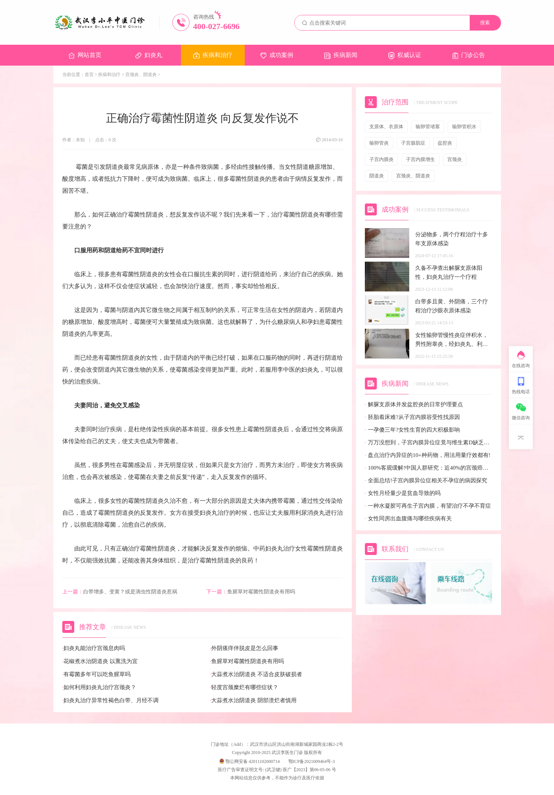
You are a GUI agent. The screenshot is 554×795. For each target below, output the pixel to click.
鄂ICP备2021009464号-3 (311, 761)
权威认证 (404, 55)
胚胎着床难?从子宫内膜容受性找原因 (412, 417)
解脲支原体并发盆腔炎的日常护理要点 (414, 404)
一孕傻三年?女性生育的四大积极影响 (412, 430)
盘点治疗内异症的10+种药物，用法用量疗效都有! (428, 455)
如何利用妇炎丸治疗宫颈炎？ (99, 687)
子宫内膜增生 (420, 159)
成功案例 (276, 55)
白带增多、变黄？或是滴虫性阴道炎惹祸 (119, 591)
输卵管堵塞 (428, 126)
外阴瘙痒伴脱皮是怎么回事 (244, 648)
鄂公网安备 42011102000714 (249, 761)
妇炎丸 (148, 55)
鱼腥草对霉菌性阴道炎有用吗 (250, 591)
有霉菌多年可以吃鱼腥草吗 (96, 674)
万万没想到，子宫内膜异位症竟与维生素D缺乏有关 (428, 442)
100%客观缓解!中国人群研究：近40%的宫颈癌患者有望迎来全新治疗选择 (428, 468)
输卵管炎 (379, 143)
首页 (89, 74)
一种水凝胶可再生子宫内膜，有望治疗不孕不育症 (428, 506)
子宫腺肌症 (413, 143)
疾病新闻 (340, 55)
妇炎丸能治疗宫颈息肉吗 (93, 648)
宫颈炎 (454, 159)
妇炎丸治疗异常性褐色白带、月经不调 (110, 700)
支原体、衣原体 (386, 126)
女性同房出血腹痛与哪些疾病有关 (408, 518)
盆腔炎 (445, 143)
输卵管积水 (464, 126)
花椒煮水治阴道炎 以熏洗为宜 (100, 661)
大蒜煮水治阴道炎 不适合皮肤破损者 (256, 674)
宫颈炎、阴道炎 (141, 74)
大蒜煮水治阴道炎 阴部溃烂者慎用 (253, 700)
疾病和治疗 (212, 55)
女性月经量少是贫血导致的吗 (403, 493)
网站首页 (85, 55)
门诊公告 (469, 55)
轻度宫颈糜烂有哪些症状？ (244, 687)
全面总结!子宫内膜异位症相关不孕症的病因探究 (426, 480)
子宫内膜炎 (381, 159)
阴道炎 (376, 176)
